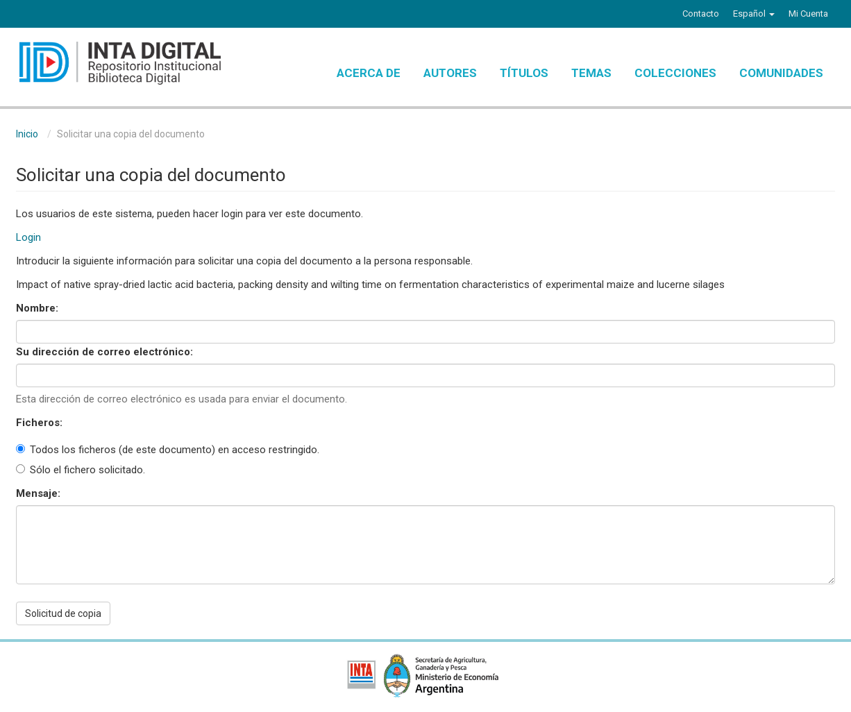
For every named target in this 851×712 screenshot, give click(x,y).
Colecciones (675, 73)
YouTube (74, 15)
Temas (591, 73)
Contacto (700, 13)
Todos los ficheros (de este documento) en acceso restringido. (167, 449)
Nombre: (38, 308)
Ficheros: (40, 422)
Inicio (27, 133)
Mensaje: (39, 493)
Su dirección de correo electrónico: (106, 352)
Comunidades (781, 73)
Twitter (48, 15)
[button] (754, 14)
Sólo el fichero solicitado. (80, 470)
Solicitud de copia (63, 613)
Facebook (24, 15)
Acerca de (369, 73)
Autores (450, 73)
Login (28, 237)
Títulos (524, 73)
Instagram (101, 15)
